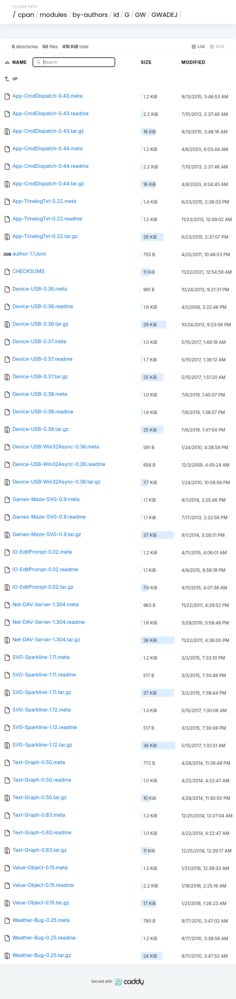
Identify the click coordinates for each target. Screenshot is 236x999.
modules (53, 14)
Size (146, 62)
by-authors (90, 14)
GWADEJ (164, 14)
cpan (26, 14)
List (198, 46)
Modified (194, 62)
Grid (216, 46)
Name (20, 62)
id (116, 14)
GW (140, 14)
